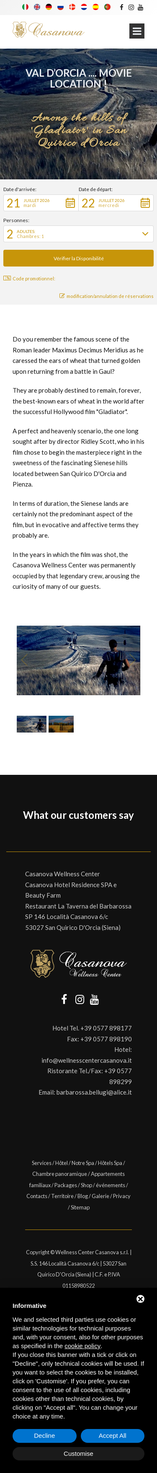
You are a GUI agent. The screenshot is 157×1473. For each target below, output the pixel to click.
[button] (41, 202)
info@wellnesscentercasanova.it (86, 1060)
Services (41, 1163)
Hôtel (61, 1163)
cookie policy (82, 1345)
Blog (82, 1196)
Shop (86, 1185)
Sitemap (80, 1207)
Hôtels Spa (110, 1163)
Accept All (112, 1435)
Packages (65, 1185)
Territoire (62, 1196)
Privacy (122, 1196)
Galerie (100, 1196)
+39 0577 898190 (106, 1039)
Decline (44, 1435)
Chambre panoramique (59, 1173)
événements (110, 1185)
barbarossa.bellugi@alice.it (94, 1092)
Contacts (36, 1196)
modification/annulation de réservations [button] (106, 296)
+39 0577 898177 (106, 1028)
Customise (78, 1453)
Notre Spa (83, 1163)
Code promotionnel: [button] (29, 278)
